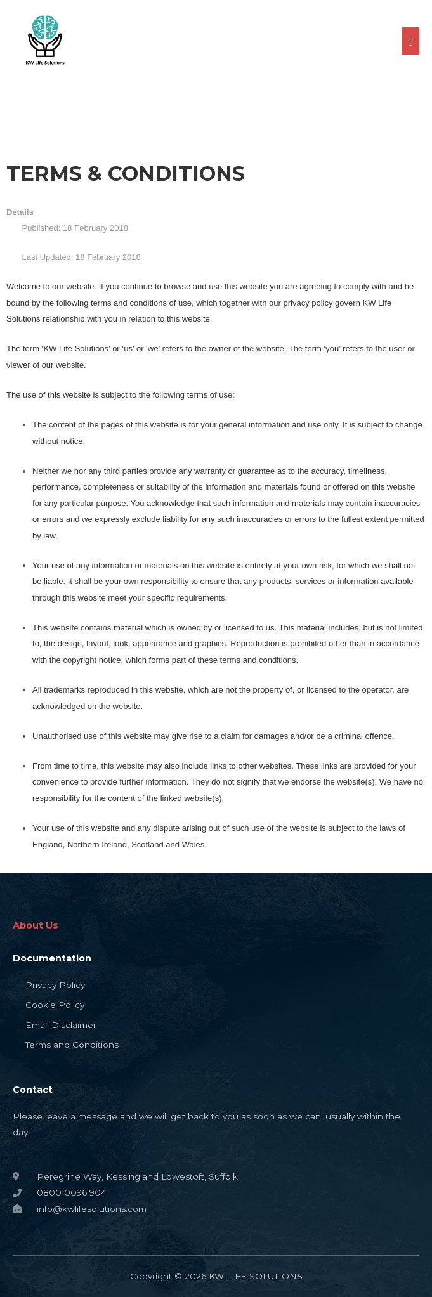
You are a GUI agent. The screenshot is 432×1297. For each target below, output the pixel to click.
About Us (35, 925)
